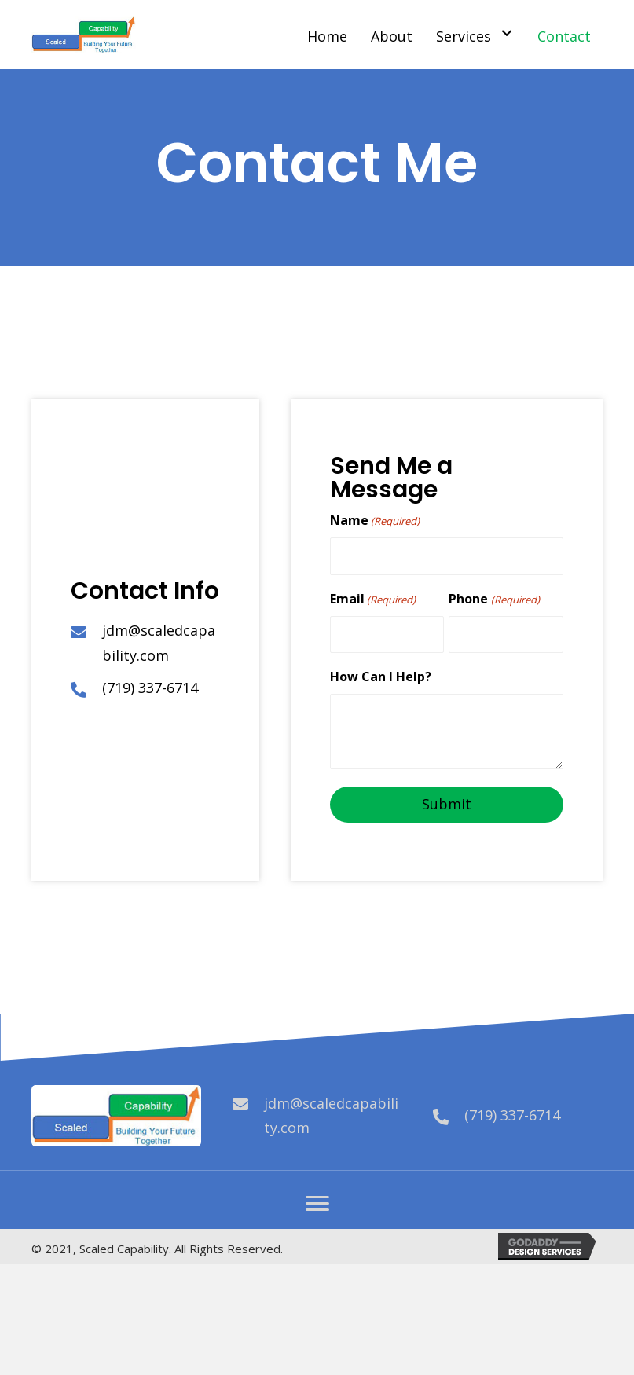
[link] (329, 33)
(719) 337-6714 (150, 687)
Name (375, 521)
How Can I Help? (380, 676)
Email (373, 599)
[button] (317, 1204)
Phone (494, 599)
